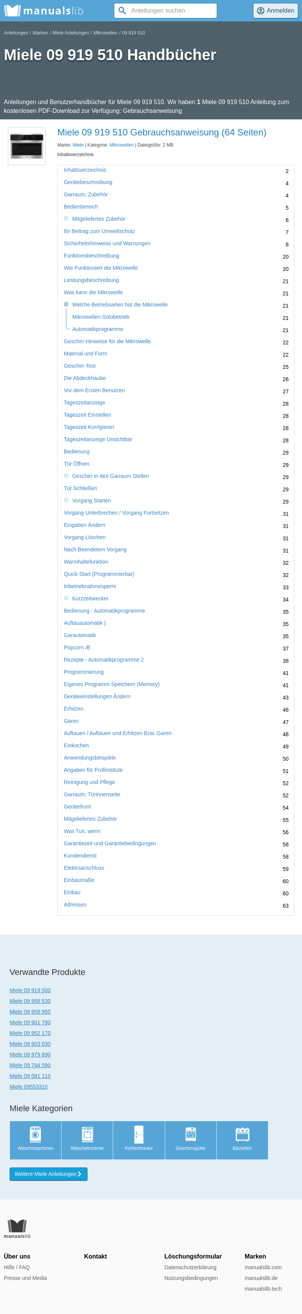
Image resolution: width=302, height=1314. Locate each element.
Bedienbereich (81, 207)
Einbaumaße (79, 880)
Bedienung (76, 452)
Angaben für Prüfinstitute (93, 770)
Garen (71, 721)
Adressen (75, 905)
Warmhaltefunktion (86, 562)
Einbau (72, 892)
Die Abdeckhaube (85, 378)
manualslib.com (263, 1267)
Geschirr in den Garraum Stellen (110, 476)
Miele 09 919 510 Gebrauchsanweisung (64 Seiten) (161, 132)
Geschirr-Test (80, 366)
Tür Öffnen (76, 464)
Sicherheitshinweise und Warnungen (107, 243)
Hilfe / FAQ (17, 1267)
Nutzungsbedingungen (191, 1278)
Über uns (17, 1256)
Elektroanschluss (84, 868)
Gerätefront (77, 807)
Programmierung (84, 672)
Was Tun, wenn (82, 831)
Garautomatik (80, 635)
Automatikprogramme (97, 329)
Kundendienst (80, 856)
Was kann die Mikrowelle (93, 292)
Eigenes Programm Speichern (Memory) (112, 684)
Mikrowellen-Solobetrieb (100, 317)
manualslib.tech (263, 1289)
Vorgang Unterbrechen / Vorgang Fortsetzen (116, 513)
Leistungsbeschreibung (91, 280)
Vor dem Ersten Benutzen (94, 390)
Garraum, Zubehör (86, 194)
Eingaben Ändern (84, 525)
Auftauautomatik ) (85, 623)
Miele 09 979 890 (30, 1055)
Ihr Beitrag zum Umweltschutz (99, 231)
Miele (78, 145)
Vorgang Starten (91, 501)
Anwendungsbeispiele (90, 758)
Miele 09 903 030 (30, 1044)
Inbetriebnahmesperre (90, 586)
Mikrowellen (105, 33)
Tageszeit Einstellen (87, 415)
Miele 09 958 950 (30, 1012)
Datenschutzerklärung (190, 1267)
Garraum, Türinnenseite (92, 794)
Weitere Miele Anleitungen (49, 1174)
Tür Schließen (80, 488)
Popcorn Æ (77, 647)
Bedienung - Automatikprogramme (104, 611)
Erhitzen (73, 709)
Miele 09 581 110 (30, 1076)
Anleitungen (16, 33)
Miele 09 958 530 (30, 1001)
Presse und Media (25, 1278)
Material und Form (85, 354)
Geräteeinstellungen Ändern (97, 696)
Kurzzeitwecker (90, 599)
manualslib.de (261, 1278)
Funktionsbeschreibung (91, 256)
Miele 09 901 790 (30, 1022)
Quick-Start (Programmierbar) (99, 574)
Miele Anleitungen (70, 33)
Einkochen (76, 745)
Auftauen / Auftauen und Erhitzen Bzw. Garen (118, 733)
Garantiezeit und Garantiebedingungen (110, 843)
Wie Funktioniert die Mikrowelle (101, 268)
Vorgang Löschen (85, 537)
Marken (40, 33)
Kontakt (95, 1256)
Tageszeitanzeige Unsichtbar (98, 439)
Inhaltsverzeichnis (85, 170)
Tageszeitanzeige (84, 403)
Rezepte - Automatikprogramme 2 (104, 660)
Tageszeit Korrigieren (89, 427)
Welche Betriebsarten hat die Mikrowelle (120, 305)
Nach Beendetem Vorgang (95, 550)
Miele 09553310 (29, 1087)
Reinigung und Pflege (89, 782)
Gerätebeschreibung (88, 182)
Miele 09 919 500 (30, 990)
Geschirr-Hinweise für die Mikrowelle (107, 341)
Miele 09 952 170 (30, 1033)
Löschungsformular (193, 1256)
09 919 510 (133, 33)
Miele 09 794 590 (30, 1065)
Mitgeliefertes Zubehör (98, 219)
